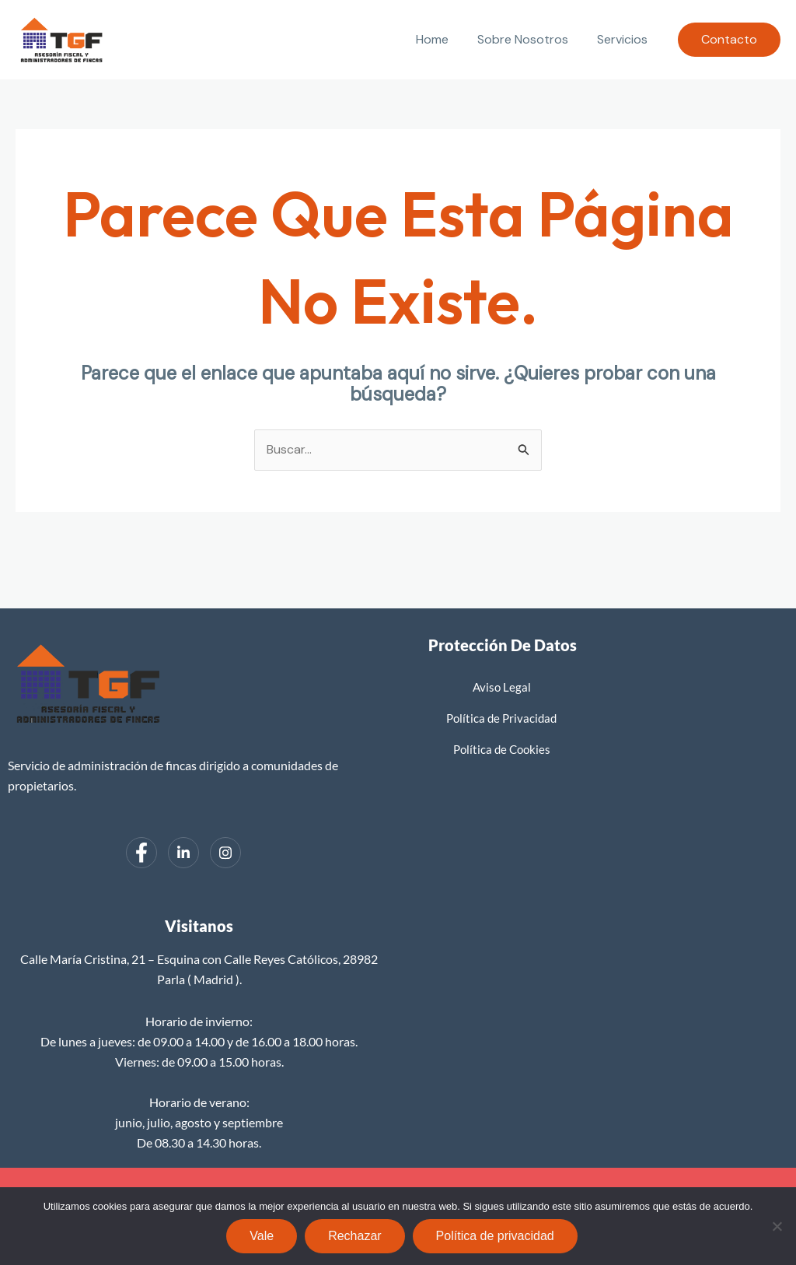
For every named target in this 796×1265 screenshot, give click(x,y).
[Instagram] (225, 852)
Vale (262, 1235)
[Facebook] (141, 852)
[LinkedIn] (183, 852)
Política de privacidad (495, 1235)
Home (442, 39)
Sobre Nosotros (529, 39)
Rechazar (354, 1235)
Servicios (624, 39)
